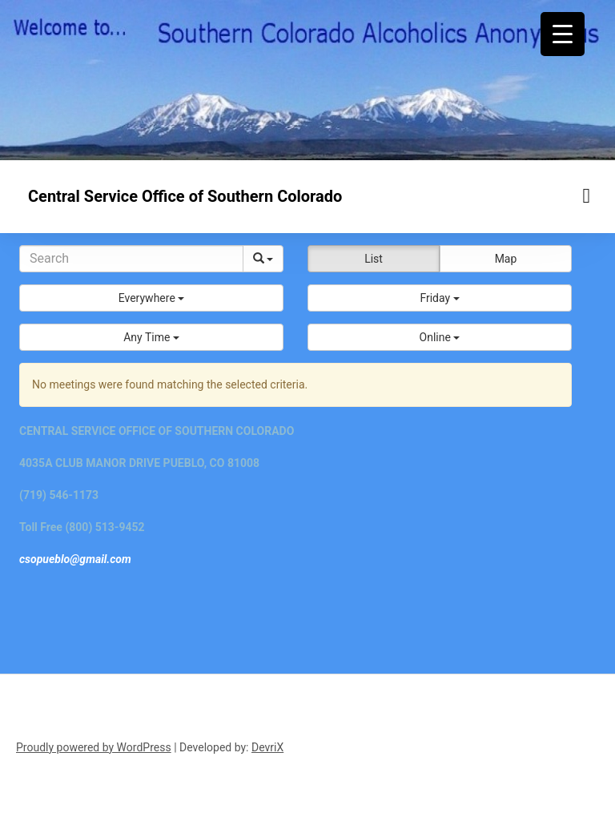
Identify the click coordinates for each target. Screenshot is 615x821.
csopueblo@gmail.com (75, 559)
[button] (151, 298)
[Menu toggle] (587, 195)
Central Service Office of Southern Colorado (185, 196)
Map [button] (506, 258)
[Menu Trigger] (563, 34)
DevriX (267, 747)
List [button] (373, 258)
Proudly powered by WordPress (93, 747)
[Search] (131, 258)
